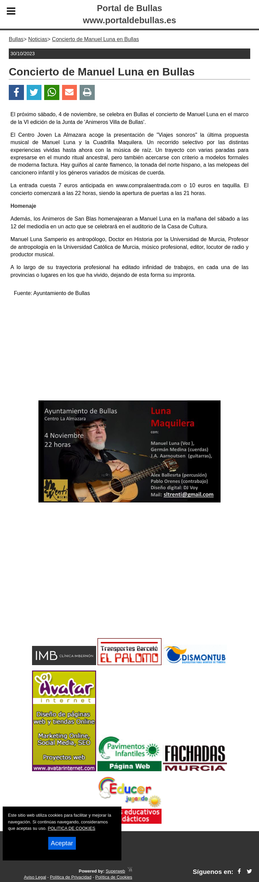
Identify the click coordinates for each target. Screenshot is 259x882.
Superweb (115, 871)
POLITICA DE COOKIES (71, 828)
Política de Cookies (113, 877)
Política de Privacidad (70, 877)
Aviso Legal (35, 877)
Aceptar (62, 843)
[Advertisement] (129, 350)
